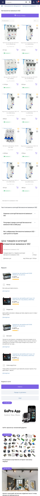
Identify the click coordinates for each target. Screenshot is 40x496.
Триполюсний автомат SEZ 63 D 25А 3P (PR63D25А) (29, 77)
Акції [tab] (20, 398)
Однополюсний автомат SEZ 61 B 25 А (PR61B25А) (29, 43)
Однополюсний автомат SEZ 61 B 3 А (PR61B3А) (29, 112)
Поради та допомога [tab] (20, 392)
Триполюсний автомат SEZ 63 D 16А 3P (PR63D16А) (10, 43)
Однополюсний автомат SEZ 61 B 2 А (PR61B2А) (29, 146)
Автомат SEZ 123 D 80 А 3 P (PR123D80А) (10, 77)
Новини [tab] (20, 387)
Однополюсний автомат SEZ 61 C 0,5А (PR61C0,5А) (29, 181)
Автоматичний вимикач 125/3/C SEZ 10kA (11, 146)
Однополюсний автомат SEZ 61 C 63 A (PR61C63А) (10, 181)
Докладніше (6, 291)
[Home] (2, 6)
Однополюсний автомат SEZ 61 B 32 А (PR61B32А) (10, 112)
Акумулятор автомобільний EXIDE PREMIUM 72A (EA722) (22, 274)
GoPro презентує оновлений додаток (15, 427)
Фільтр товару (20, 15)
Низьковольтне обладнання (12, 6)
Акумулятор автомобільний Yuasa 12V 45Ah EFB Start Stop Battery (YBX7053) (23, 298)
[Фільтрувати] (1, 248)
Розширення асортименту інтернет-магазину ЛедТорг (17, 460)
